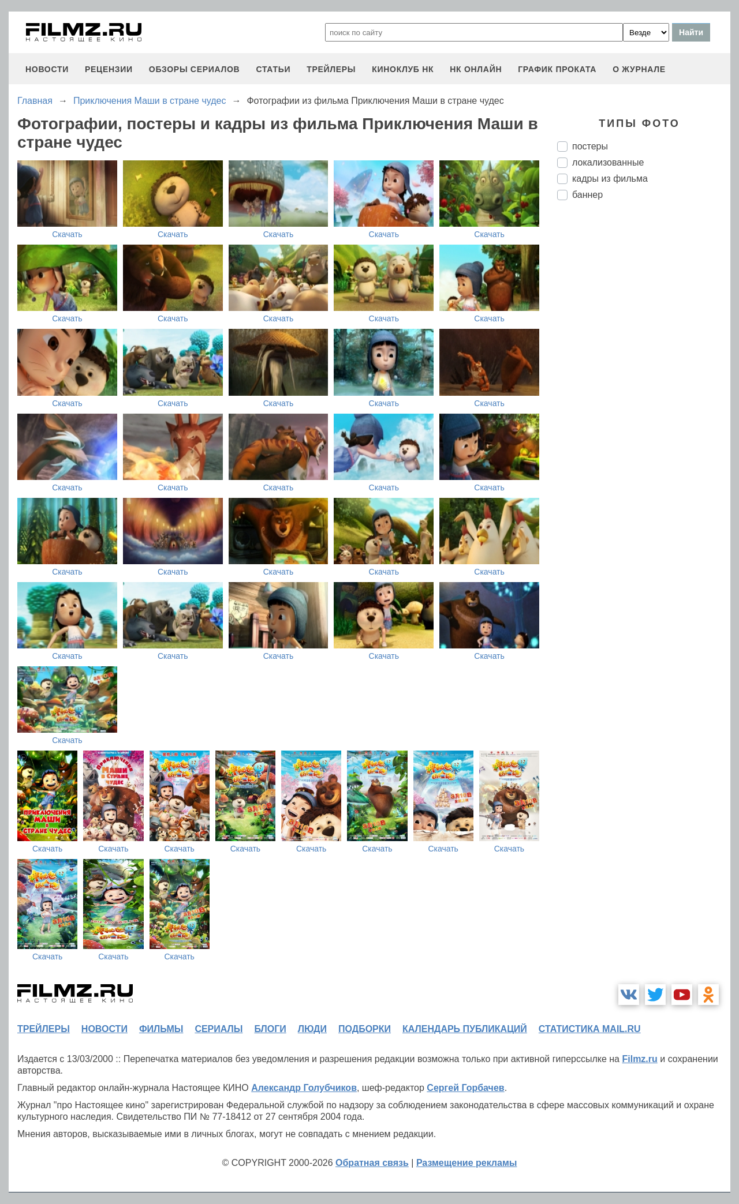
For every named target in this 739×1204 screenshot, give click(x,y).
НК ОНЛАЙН (476, 69)
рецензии (109, 69)
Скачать (67, 234)
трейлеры (331, 69)
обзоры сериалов (194, 69)
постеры (590, 146)
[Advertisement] (643, 402)
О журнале (639, 69)
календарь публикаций (464, 1029)
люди (312, 1029)
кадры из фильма (610, 178)
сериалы (218, 1029)
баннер (587, 195)
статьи (273, 69)
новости (47, 69)
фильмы (161, 1029)
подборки (364, 1029)
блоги (270, 1029)
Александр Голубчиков (304, 1088)
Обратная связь (372, 1163)
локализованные (608, 162)
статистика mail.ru (590, 1029)
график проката (557, 69)
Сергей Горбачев (465, 1088)
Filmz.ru (639, 1059)
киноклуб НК (403, 69)
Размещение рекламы (466, 1163)
